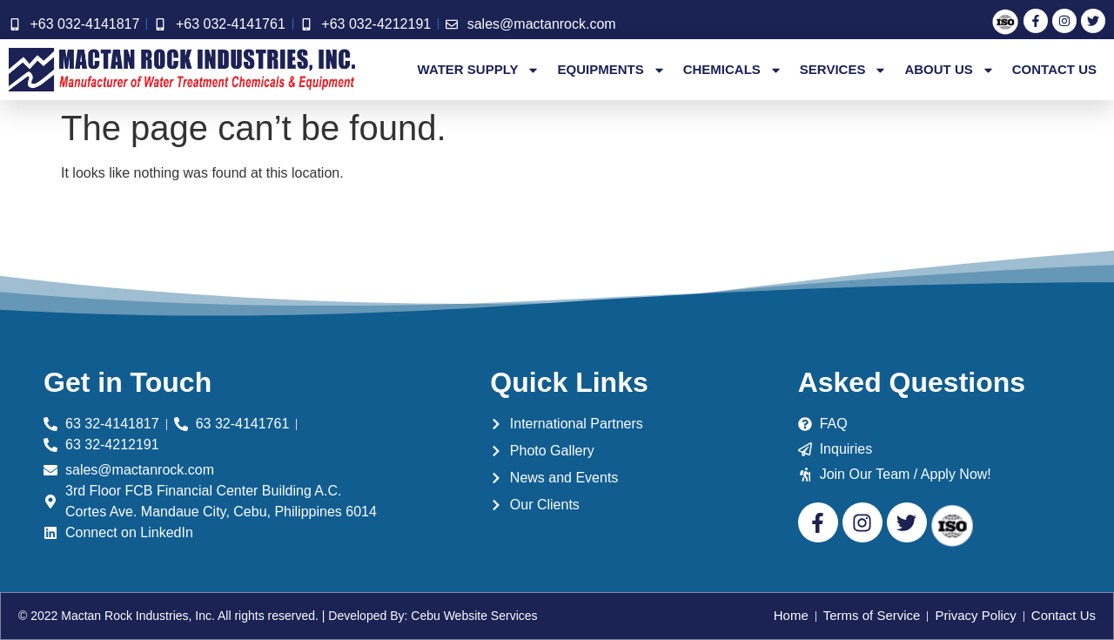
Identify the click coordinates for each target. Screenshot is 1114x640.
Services (844, 70)
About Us (949, 70)
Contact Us (1054, 69)
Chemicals (732, 70)
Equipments (611, 70)
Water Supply (479, 70)
